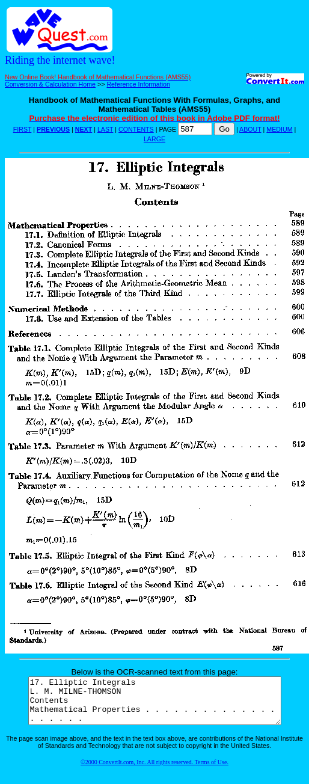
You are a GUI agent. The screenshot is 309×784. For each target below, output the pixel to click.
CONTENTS (136, 129)
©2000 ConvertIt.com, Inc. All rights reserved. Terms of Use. (154, 771)
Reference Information (138, 84)
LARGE (154, 138)
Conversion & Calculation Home (50, 84)
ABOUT (250, 129)
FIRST (22, 129)
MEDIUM (279, 129)
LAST (105, 129)
